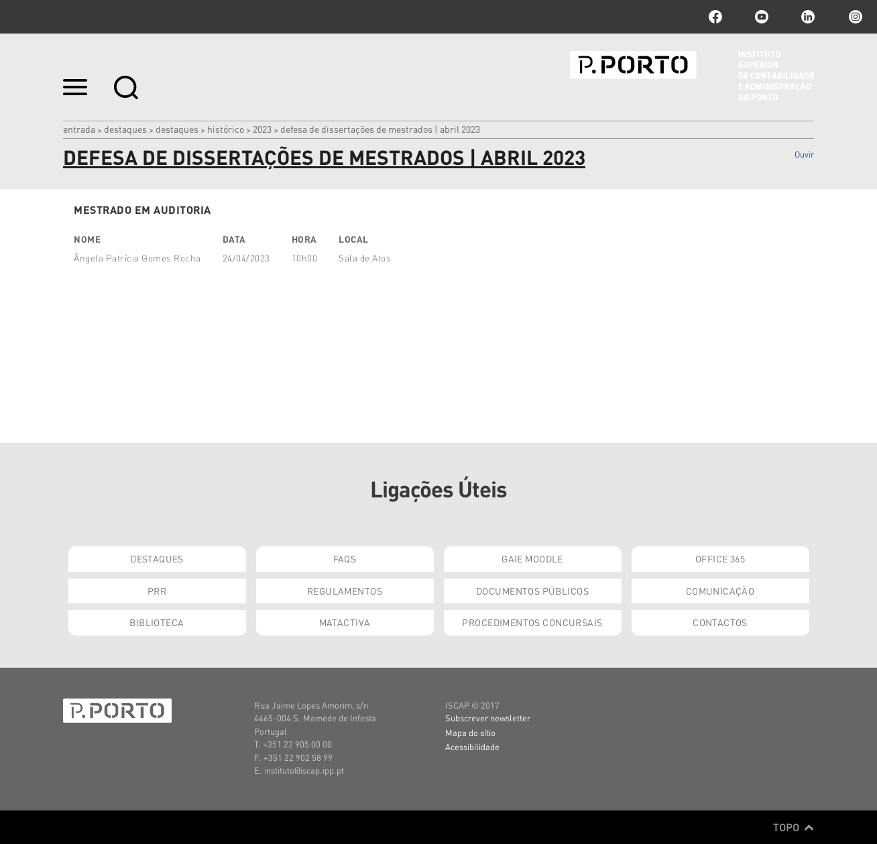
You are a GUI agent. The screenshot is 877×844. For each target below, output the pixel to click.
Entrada (79, 129)
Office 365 (720, 558)
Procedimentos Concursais (532, 622)
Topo (793, 827)
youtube (761, 16)
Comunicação (720, 591)
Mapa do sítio (470, 732)
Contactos (720, 622)
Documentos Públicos (532, 591)
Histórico (225, 129)
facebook (715, 16)
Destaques (125, 129)
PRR (157, 591)
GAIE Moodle (532, 558)
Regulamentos (344, 591)
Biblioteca (156, 622)
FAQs (345, 558)
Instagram (854, 16)
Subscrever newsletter (487, 717)
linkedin (808, 16)
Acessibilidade (472, 746)
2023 (262, 129)
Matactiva (345, 622)
